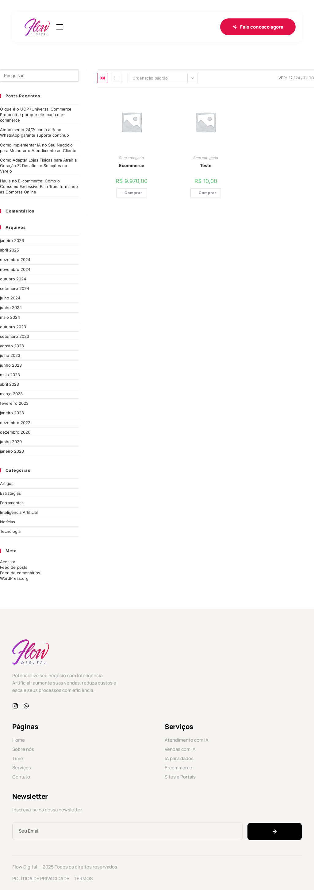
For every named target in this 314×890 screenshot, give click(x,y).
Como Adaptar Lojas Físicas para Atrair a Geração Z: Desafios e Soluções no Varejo (38, 166)
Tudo (308, 78)
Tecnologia (10, 531)
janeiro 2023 (12, 412)
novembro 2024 (15, 269)
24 (298, 78)
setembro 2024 (14, 288)
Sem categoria (131, 157)
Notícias (7, 521)
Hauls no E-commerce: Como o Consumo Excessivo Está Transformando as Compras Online (39, 186)
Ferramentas (12, 502)
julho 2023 (10, 355)
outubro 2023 (13, 326)
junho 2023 (11, 365)
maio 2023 (10, 374)
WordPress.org (14, 578)
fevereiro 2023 (14, 403)
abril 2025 (9, 250)
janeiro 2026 (12, 240)
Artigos (6, 483)
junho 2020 (11, 441)
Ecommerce (131, 165)
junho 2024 (11, 307)
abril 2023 (9, 384)
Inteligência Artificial (19, 512)
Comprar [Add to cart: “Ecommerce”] (133, 192)
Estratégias (10, 493)
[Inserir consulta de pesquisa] (39, 75)
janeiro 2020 (12, 451)
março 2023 (11, 393)
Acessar (7, 561)
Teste (205, 165)
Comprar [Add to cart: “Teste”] (207, 192)
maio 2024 (10, 317)
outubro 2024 (13, 278)
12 (291, 78)
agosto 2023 (12, 345)
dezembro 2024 (15, 259)
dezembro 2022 (15, 422)
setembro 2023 (14, 336)
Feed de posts (13, 567)
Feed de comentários (20, 572)
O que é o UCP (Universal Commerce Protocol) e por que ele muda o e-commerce (35, 115)
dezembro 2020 (15, 432)
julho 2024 (10, 297)
